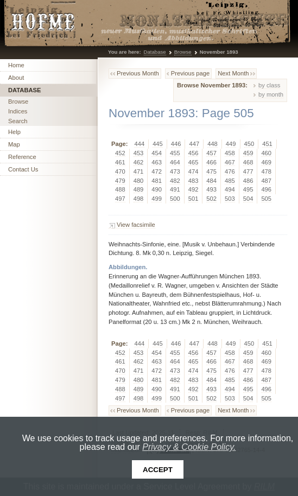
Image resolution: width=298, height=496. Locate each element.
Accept (158, 470)
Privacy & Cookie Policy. (189, 447)
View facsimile (136, 224)
